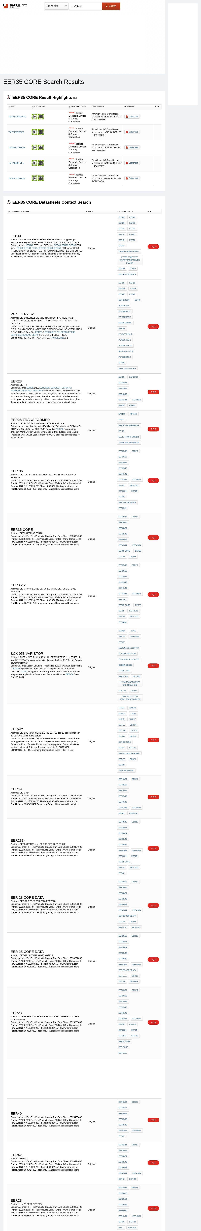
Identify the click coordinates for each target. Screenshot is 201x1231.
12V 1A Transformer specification (130, 557)
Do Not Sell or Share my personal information (99, 1219)
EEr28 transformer (128, 377)
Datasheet (133, 116)
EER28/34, (56, 346)
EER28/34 (122, 765)
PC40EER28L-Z (125, 318)
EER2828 (135, 723)
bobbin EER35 (125, 543)
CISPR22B (133, 520)
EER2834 (122, 421)
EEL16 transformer (128, 386)
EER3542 (122, 434)
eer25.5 (122, 992)
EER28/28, (44, 346)
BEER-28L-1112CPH (127, 332)
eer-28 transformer (129, 614)
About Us (162, 1219)
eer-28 (121, 619)
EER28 (20, 240)
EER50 (57, 240)
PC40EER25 (58, 311)
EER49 (35, 308)
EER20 (64, 238)
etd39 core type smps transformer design (130, 250)
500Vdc (121, 583)
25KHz (132, 583)
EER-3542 (133, 416)
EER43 (42, 240)
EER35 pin (123, 552)
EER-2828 (133, 503)
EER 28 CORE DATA (127, 430)
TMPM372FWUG (16, 147)
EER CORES (123, 1001)
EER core (123, 801)
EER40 (57, 238)
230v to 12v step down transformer (130, 569)
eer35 (133, 563)
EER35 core (124, 460)
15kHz (121, 578)
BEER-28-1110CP (125, 323)
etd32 (132, 256)
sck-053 (122, 563)
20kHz (121, 373)
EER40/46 (122, 661)
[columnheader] (18, 107)
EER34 (34, 240)
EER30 (27, 240)
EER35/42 (122, 398)
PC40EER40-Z (124, 327)
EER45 (50, 240)
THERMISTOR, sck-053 (128, 538)
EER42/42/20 (24, 308)
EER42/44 (122, 874)
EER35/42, (67, 346)
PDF (153, 239)
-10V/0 (24, 549)
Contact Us (150, 1219)
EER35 (72, 238)
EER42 (29, 238)
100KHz (131, 587)
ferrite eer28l (126, 628)
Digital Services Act (133, 1219)
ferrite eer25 (125, 1130)
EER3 (120, 922)
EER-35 (121, 256)
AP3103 (59, 379)
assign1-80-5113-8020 (128, 529)
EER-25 (121, 592)
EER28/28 (122, 696)
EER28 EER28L (125, 300)
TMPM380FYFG (16, 163)
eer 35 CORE (124, 605)
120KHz (131, 578)
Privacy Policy (67, 1219)
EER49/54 (38, 348)
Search (111, 6)
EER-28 (132, 592)
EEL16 (121, 382)
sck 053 (136, 552)
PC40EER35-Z (124, 314)
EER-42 (131, 892)
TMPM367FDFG (16, 132)
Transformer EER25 (128, 244)
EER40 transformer (128, 391)
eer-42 (121, 601)
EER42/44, (27, 348)
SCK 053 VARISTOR (127, 533)
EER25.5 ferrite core (129, 987)
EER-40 (137, 684)
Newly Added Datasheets (46, 1219)
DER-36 (69, 552)
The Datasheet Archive (15, 6)
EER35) (121, 524)
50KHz (121, 587)
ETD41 (121, 240)
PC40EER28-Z (124, 291)
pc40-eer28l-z (125, 309)
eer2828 (133, 757)
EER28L (56, 306)
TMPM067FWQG (16, 178)
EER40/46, (16, 348)
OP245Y (16, 546)
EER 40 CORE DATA (127, 261)
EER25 (38, 306)
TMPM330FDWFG (17, 116)
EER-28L (122, 596)
